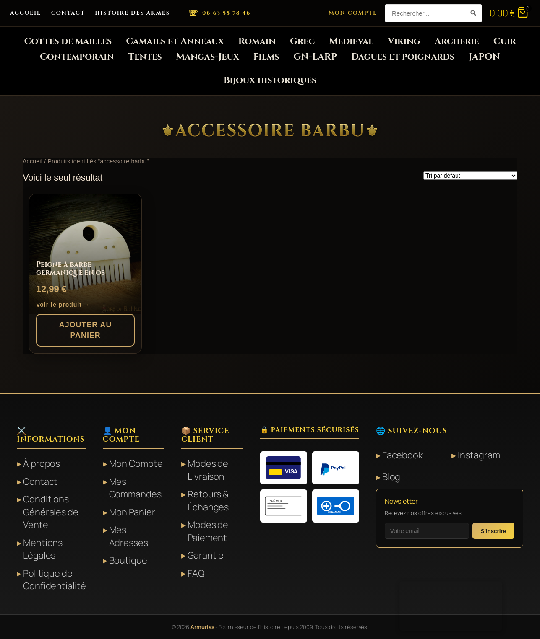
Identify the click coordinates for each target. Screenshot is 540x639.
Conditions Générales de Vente (50, 512)
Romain (257, 41)
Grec (302, 41)
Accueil (25, 13)
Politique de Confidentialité (54, 579)
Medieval (351, 41)
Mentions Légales (43, 549)
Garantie (206, 555)
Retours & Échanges (208, 500)
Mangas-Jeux (207, 57)
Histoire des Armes (132, 13)
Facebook (402, 455)
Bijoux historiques (270, 80)
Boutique (128, 560)
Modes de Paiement (208, 531)
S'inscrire (493, 531)
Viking (404, 41)
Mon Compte (353, 13)
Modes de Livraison (208, 470)
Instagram (479, 455)
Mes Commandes (135, 488)
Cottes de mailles (68, 41)
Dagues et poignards (402, 57)
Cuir (504, 41)
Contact (68, 13)
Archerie (457, 41)
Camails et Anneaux (175, 41)
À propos (41, 463)
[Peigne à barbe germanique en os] (85, 254)
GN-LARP (315, 57)
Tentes (145, 57)
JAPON (484, 57)
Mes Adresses (128, 536)
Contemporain (77, 57)
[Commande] (470, 175)
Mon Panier (132, 512)
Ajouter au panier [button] (85, 330)
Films (266, 57)
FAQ (196, 573)
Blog (391, 477)
